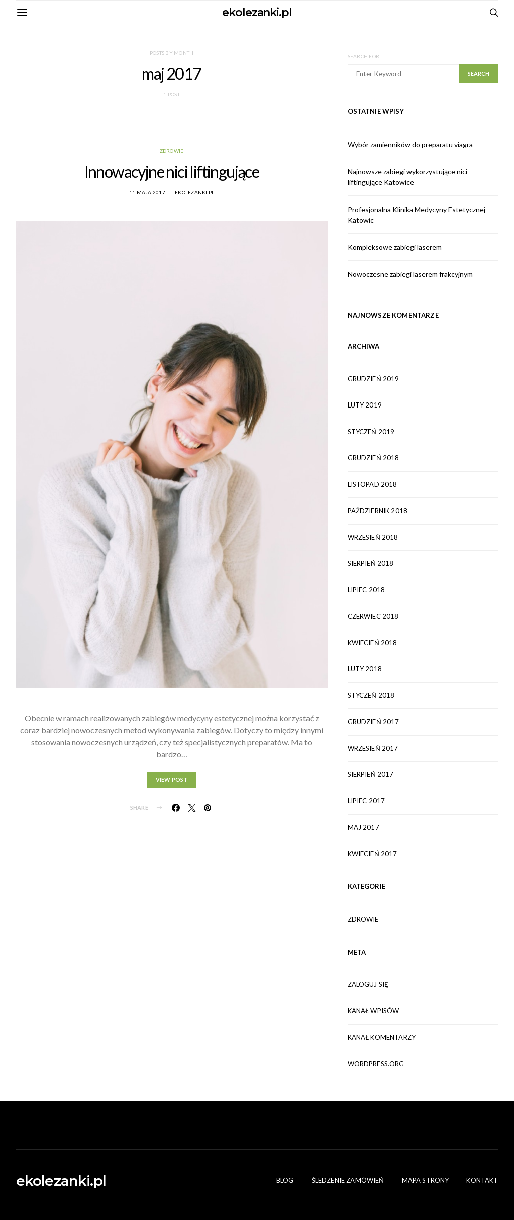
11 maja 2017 (147, 192)
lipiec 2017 (366, 801)
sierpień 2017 (371, 774)
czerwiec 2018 (373, 616)
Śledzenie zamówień (348, 1180)
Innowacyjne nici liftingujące (171, 171)
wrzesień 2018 (373, 537)
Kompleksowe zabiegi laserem (395, 247)
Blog (285, 1180)
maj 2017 (363, 827)
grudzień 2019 (373, 379)
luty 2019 (365, 405)
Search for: (364, 56)
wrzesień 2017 (373, 748)
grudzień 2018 (373, 458)
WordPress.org (376, 1064)
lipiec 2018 (366, 590)
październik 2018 (378, 510)
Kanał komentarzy (382, 1037)
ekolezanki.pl (257, 12)
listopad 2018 (372, 484)
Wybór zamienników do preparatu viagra (410, 144)
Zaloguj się (368, 984)
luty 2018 (365, 669)
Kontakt (482, 1180)
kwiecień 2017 (372, 854)
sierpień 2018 (371, 563)
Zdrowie (172, 151)
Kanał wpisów (373, 1011)
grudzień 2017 (373, 722)
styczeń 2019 (371, 432)
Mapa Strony (425, 1180)
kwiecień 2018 (372, 643)
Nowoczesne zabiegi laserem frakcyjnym (410, 274)
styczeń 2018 (371, 695)
